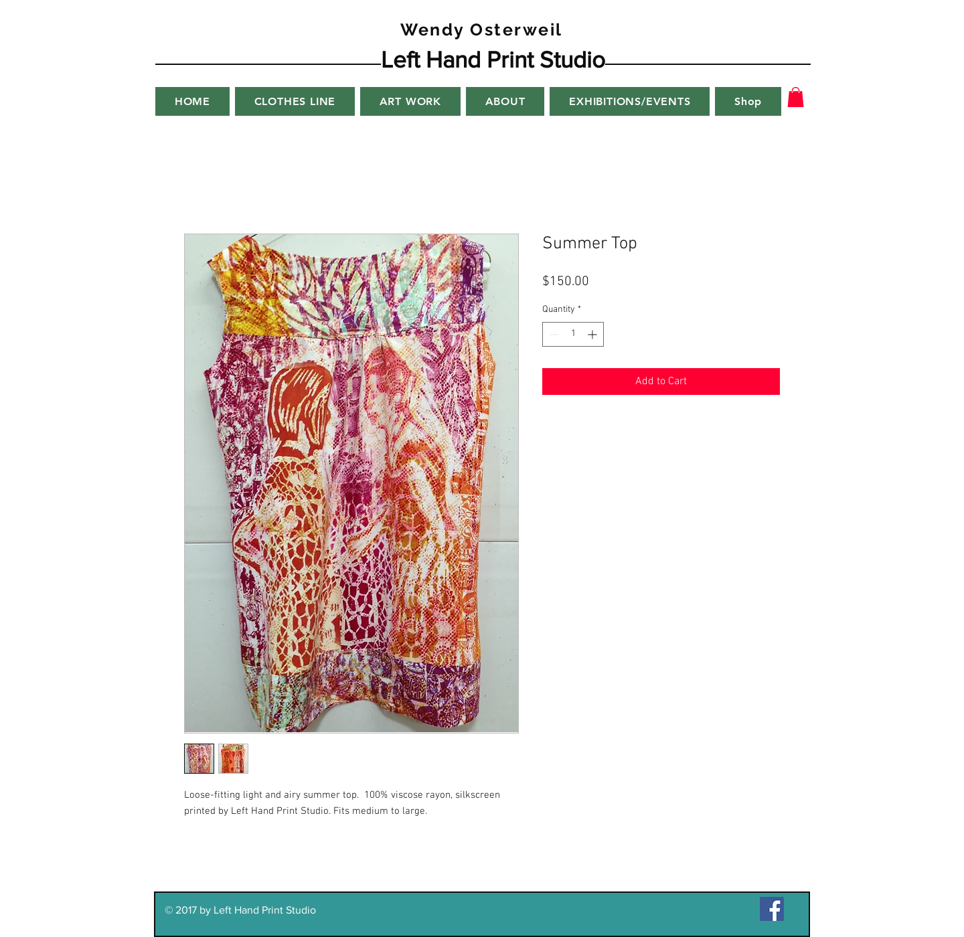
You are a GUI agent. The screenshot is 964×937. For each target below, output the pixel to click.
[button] (795, 97)
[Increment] (593, 334)
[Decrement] (552, 334)
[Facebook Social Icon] (772, 909)
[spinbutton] (573, 334)
